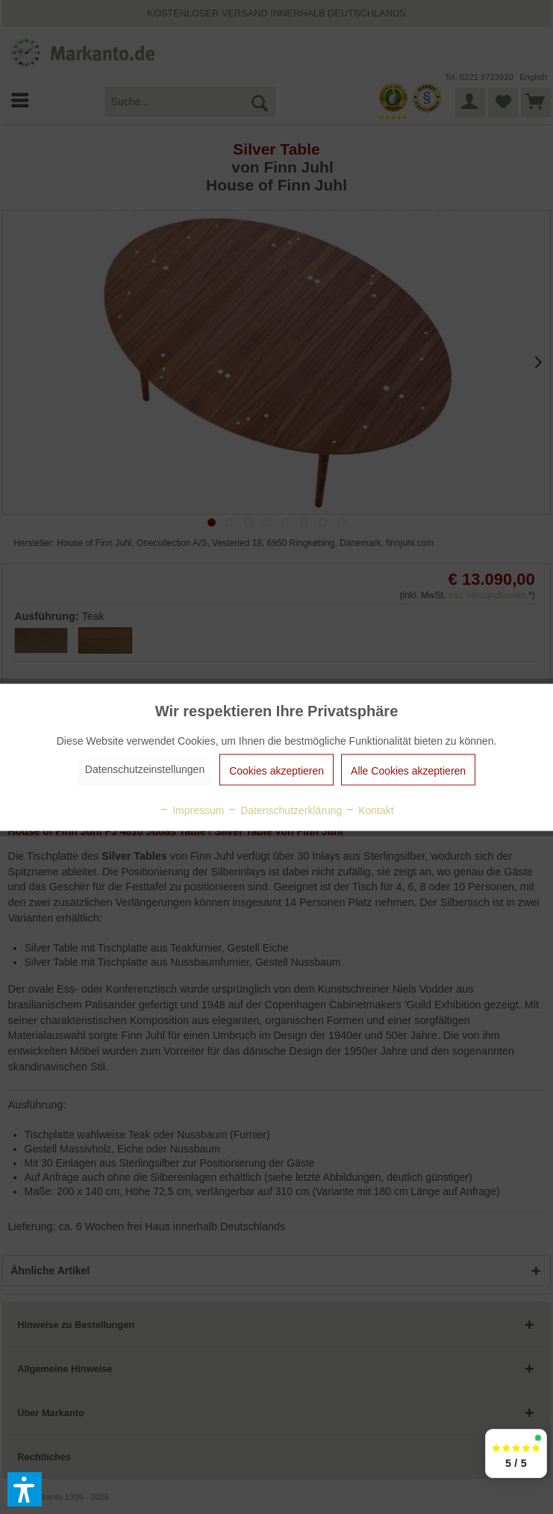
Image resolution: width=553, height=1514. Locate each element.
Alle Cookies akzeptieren (408, 770)
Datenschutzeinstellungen (144, 769)
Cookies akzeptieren (276, 770)
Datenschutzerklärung (284, 810)
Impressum (191, 810)
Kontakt (369, 810)
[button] (24, 1489)
